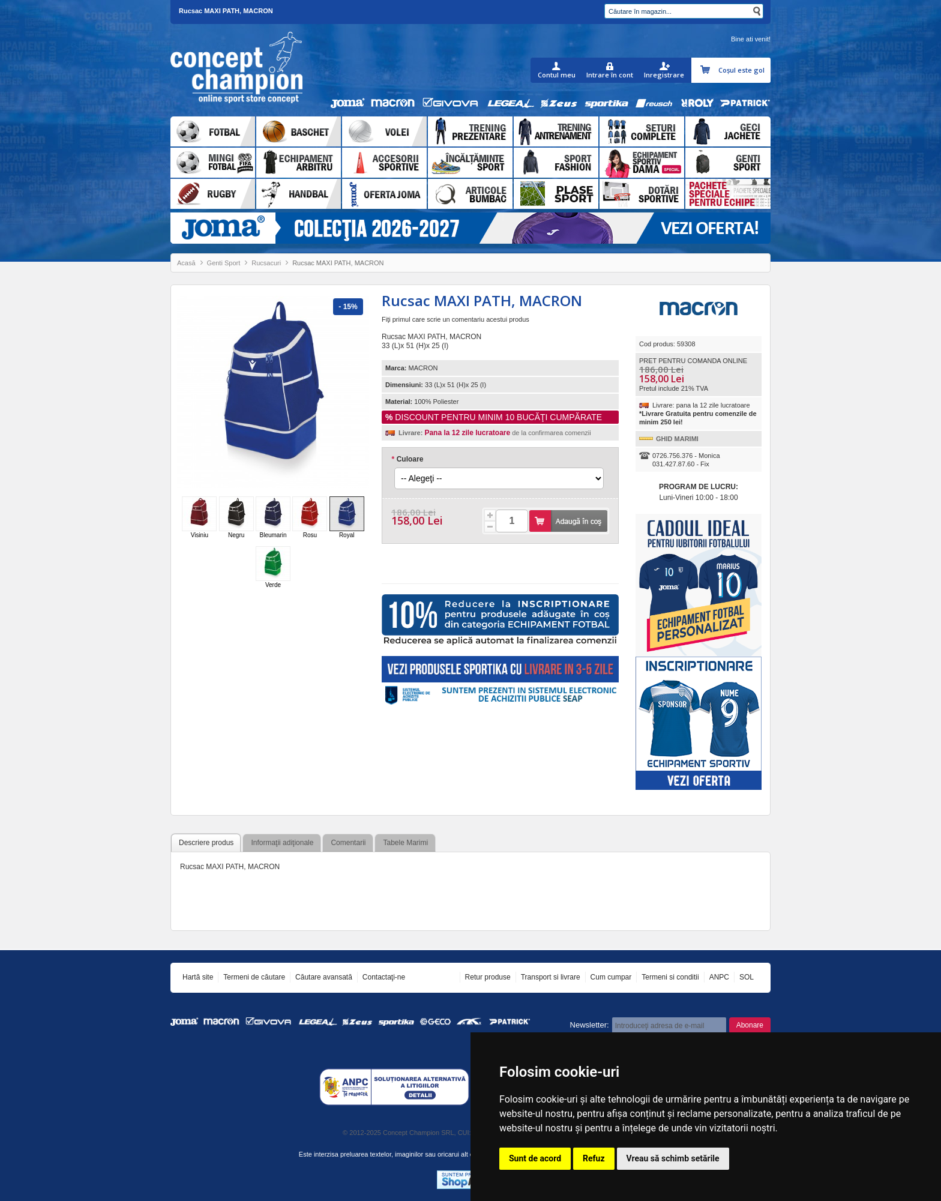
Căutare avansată (323, 977)
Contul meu (557, 74)
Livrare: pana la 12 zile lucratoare (701, 405)
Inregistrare (664, 74)
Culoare (407, 459)
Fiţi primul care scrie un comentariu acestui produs (455, 319)
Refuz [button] (594, 1158)
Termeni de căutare (254, 977)
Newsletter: (589, 1024)
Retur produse (488, 977)
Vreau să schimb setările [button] (673, 1158)
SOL (746, 977)
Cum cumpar (611, 977)
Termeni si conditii (670, 977)
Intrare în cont (609, 74)
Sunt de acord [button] (535, 1158)
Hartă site (197, 977)
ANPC (719, 977)
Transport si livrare (550, 977)
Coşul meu (706, 70)
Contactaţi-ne (383, 977)
